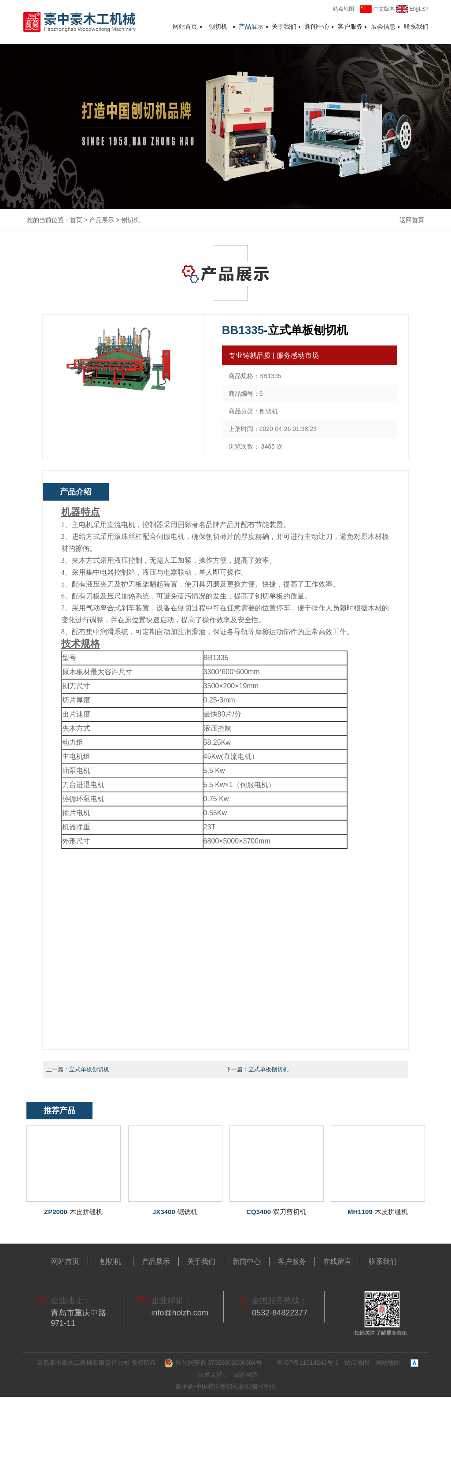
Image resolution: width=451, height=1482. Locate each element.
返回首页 (411, 219)
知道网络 (245, 1374)
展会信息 (383, 27)
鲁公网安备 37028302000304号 (214, 1363)
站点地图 (343, 9)
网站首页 (185, 27)
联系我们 (416, 27)
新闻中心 (317, 27)
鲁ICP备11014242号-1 (307, 1362)
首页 (76, 219)
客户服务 (350, 27)
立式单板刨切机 (89, 1069)
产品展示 (251, 27)
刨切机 (218, 27)
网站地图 (387, 1362)
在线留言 (337, 1261)
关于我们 (284, 27)
